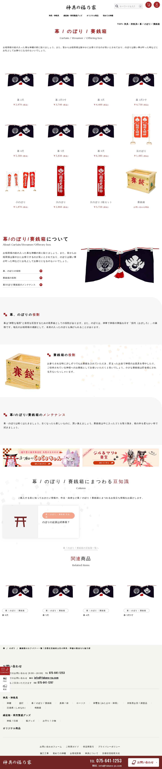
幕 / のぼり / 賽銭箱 (150, 24)
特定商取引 (88, 747)
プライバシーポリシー (109, 747)
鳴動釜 (38, 708)
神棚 (9, 703)
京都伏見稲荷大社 (111, 753)
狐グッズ (30, 721)
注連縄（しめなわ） (17, 708)
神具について (91, 753)
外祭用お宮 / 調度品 (137, 703)
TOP (119, 24)
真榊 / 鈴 (64, 703)
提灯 (21, 703)
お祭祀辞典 (75, 753)
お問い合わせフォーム (51, 747)
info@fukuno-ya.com (110, 765)
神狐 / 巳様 (12, 721)
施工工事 (44, 753)
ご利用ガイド (72, 747)
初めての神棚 (108, 17)
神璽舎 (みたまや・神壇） (106, 703)
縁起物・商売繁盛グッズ (73, 17)
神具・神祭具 (54, 17)
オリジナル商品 (92, 17)
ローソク (80, 703)
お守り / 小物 (49, 721)
